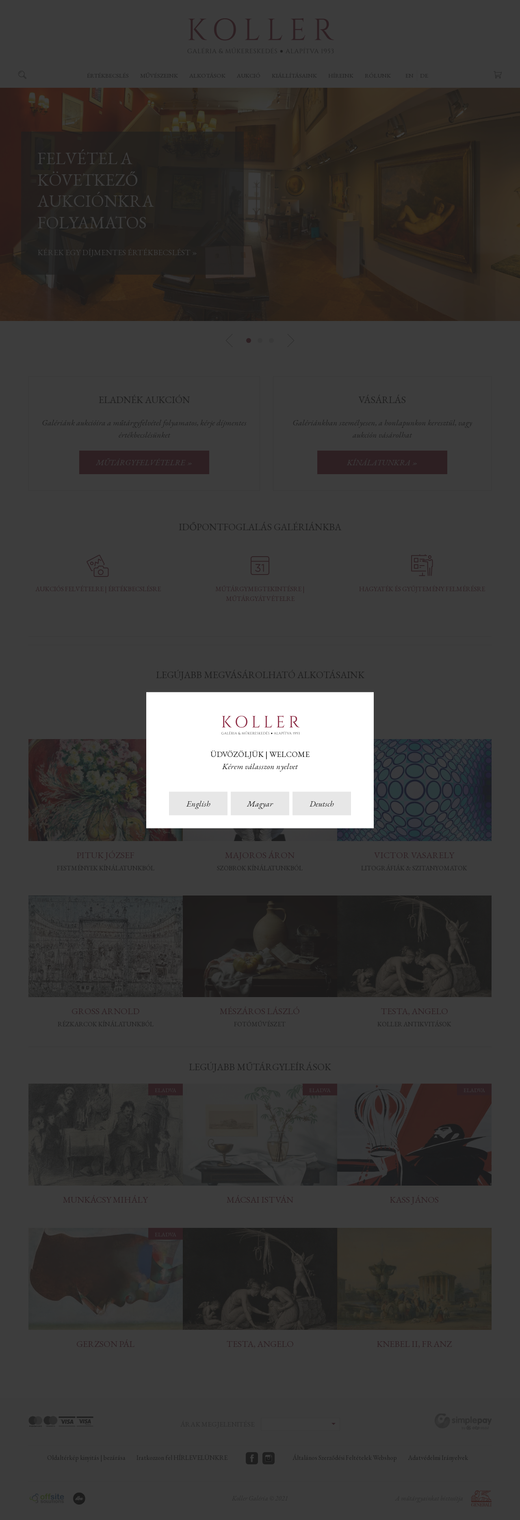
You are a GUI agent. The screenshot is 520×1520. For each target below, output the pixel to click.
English (198, 803)
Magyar (260, 803)
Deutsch (322, 803)
